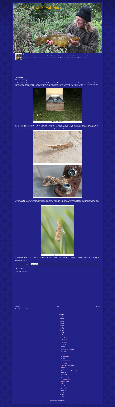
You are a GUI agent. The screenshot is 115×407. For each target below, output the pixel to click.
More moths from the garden (66, 353)
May (62, 383)
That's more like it (64, 363)
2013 (61, 394)
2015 (61, 335)
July (62, 346)
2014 (61, 392)
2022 (61, 323)
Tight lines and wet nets (65, 360)
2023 (61, 321)
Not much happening (65, 356)
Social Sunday (64, 374)
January (63, 390)
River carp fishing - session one (67, 349)
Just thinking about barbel (66, 354)
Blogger (63, 400)
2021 (61, 325)
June (62, 348)
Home (57, 306)
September (63, 342)
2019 (61, 328)
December (63, 337)
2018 (61, 330)
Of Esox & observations (37, 7)
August (62, 344)
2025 (61, 318)
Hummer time (63, 372)
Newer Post (18, 306)
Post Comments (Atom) (25, 308)
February (63, 388)
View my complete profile (28, 58)
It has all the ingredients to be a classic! (69, 365)
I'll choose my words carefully (67, 377)
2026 (61, 316)
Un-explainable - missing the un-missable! (69, 370)
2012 (61, 396)
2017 (61, 332)
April (62, 385)
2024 (61, 320)
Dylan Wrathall (27, 53)
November (63, 339)
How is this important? (65, 381)
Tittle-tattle (63, 376)
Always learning (64, 367)
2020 (61, 327)
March (62, 387)
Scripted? (63, 358)
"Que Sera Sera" (64, 351)
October (63, 341)
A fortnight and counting (65, 379)
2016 (61, 334)
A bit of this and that (65, 362)
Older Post (97, 306)
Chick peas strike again (65, 369)
